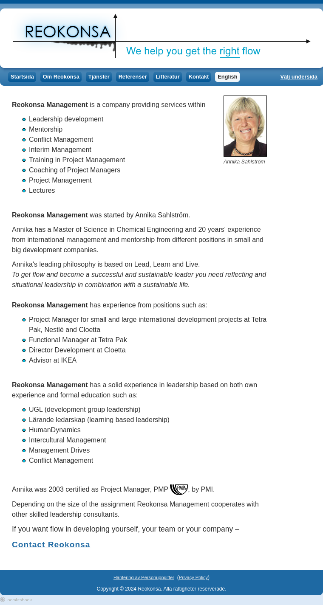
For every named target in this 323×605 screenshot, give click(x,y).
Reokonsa (159, 38)
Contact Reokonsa (51, 544)
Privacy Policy (193, 577)
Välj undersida (298, 76)
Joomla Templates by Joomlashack (16, 599)
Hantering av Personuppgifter (143, 577)
